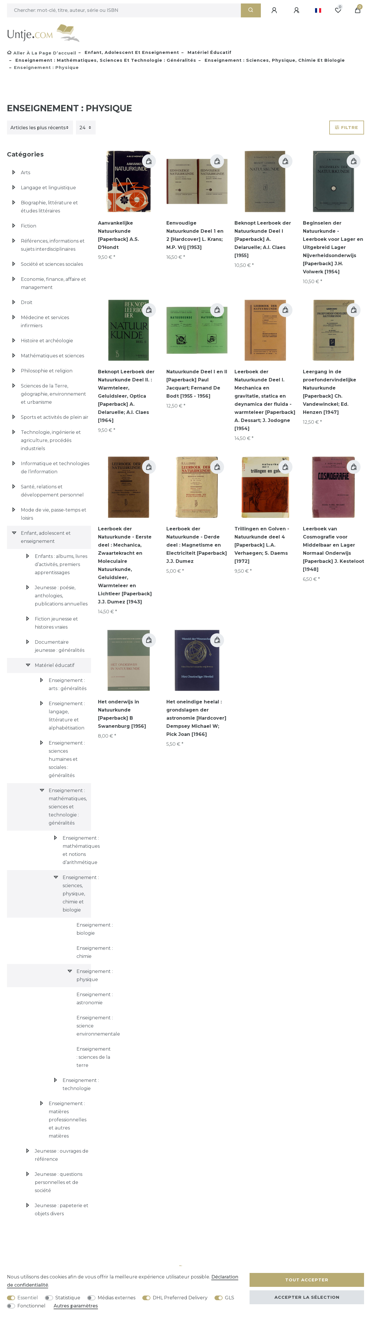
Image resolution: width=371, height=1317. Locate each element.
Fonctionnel (31, 1306)
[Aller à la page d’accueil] (41, 53)
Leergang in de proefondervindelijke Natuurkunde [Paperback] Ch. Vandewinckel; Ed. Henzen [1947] (329, 392)
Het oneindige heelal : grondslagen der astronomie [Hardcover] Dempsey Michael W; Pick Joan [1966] (196, 718)
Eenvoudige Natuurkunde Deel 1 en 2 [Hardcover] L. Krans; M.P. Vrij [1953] (194, 235)
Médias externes (116, 1297)
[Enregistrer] (297, 10)
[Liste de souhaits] (338, 10)
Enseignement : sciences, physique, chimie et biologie (274, 60)
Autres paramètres (76, 1306)
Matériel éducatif (209, 52)
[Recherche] (251, 10)
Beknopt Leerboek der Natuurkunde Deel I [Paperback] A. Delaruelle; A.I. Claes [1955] (262, 239)
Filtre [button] (346, 127)
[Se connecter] (275, 10)
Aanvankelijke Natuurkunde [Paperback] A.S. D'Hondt (118, 235)
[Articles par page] (86, 127)
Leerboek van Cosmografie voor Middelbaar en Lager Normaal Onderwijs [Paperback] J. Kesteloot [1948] (333, 549)
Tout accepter (306, 1280)
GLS (229, 1297)
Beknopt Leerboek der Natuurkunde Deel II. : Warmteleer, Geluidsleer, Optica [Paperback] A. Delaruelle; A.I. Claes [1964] (126, 396)
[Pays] (318, 10)
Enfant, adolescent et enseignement (131, 52)
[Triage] (40, 127)
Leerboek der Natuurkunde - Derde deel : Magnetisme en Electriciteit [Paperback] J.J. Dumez (196, 545)
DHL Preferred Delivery (180, 1297)
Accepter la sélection (306, 1297)
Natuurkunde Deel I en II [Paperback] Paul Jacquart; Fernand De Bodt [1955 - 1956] (196, 384)
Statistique (67, 1297)
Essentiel (27, 1297)
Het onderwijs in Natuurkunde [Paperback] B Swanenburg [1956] (122, 714)
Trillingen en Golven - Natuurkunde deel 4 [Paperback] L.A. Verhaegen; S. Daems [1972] (261, 545)
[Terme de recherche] (124, 10)
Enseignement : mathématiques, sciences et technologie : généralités (105, 60)
